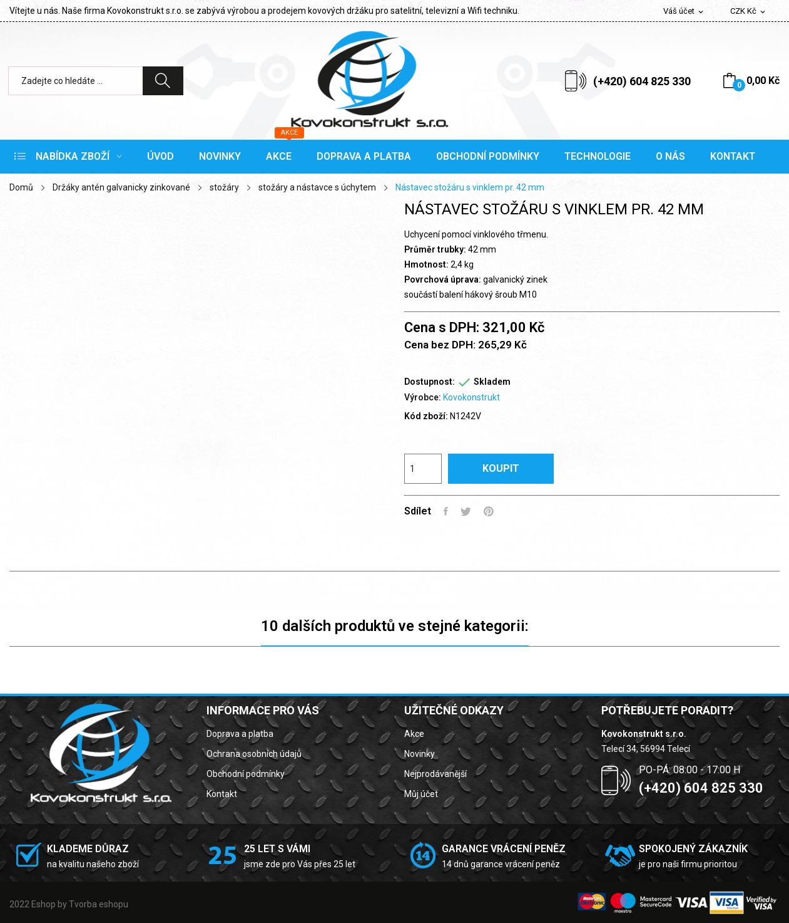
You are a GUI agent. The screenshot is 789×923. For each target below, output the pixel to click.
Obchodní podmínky (245, 774)
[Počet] (423, 469)
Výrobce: (422, 397)
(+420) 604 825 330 (642, 81)
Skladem (492, 382)
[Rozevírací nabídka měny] (748, 11)
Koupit (500, 468)
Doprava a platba (239, 734)
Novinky (419, 754)
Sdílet (445, 511)
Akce (414, 734)
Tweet (465, 511)
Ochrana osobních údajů (254, 754)
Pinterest (488, 511)
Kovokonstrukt (471, 397)
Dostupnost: (429, 382)
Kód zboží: (426, 416)
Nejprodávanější (435, 774)
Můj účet (421, 794)
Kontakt (221, 794)
